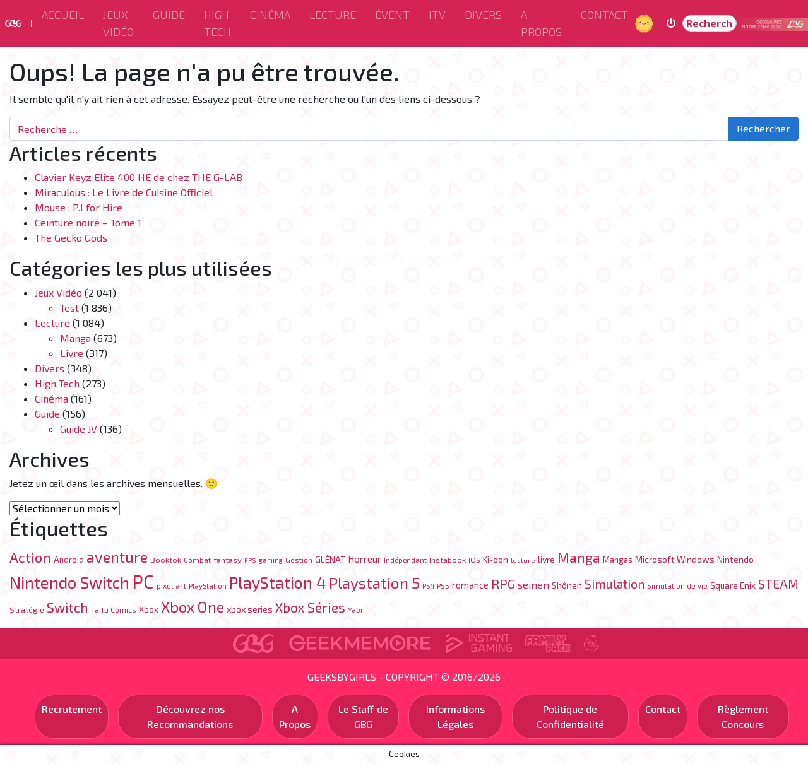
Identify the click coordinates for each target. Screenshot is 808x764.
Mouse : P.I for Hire (78, 207)
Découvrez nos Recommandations (190, 716)
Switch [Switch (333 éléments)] (67, 607)
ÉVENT (392, 14)
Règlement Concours (743, 716)
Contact (604, 14)
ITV (437, 14)
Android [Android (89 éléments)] (69, 560)
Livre (71, 353)
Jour (645, 23)
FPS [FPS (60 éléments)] (250, 560)
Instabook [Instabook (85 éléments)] (447, 560)
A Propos (541, 23)
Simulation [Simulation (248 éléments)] (615, 584)
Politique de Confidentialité (570, 716)
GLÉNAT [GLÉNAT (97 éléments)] (330, 559)
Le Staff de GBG (363, 716)
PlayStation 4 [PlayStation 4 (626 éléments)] (277, 582)
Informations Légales (455, 716)
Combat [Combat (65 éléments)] (197, 560)
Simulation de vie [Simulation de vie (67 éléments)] (677, 586)
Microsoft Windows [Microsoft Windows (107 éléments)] (675, 559)
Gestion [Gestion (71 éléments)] (298, 559)
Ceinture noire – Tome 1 (89, 222)
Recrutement (72, 709)
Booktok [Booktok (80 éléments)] (165, 559)
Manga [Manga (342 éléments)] (578, 557)
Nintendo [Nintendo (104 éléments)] (735, 559)
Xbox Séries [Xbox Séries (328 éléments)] (310, 607)
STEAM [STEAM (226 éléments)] (778, 584)
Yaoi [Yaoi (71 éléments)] (355, 609)
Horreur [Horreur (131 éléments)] (364, 559)
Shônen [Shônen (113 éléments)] (567, 585)
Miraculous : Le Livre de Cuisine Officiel (124, 192)
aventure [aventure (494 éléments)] (117, 557)
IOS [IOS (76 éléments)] (474, 559)
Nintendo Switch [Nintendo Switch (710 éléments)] (69, 582)
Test (69, 308)
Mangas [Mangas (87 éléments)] (618, 560)
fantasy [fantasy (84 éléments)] (227, 560)
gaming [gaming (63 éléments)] (271, 560)
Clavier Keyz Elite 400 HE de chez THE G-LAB (138, 177)
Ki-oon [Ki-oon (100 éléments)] (495, 559)
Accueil (63, 14)
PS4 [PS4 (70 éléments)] (428, 585)
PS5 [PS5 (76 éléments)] (443, 585)
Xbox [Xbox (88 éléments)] (148, 609)
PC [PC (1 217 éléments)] (143, 581)
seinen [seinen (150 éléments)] (533, 585)
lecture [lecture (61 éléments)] (523, 560)
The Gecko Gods (71, 238)
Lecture (332, 14)
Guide (169, 14)
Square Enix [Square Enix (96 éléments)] (733, 585)
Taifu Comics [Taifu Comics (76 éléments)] (113, 609)
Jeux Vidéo (118, 23)
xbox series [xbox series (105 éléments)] (250, 609)
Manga (75, 338)
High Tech (217, 23)
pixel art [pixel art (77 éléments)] (171, 585)
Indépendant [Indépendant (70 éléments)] (405, 559)
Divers (483, 14)
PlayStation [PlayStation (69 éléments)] (208, 585)
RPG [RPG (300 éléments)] (503, 583)
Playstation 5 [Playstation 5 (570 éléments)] (374, 582)
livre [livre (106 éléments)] (546, 559)
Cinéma (270, 14)
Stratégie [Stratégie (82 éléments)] (26, 609)
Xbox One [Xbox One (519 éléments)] (192, 606)
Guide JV (78, 429)
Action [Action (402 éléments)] (30, 557)
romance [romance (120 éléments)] (470, 585)
